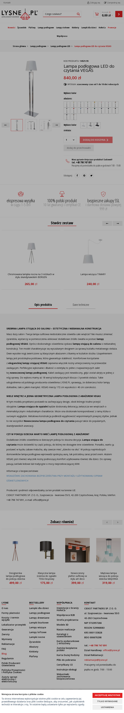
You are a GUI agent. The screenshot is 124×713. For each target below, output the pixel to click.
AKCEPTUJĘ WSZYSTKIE (107, 695)
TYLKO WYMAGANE (107, 701)
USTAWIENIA (107, 707)
